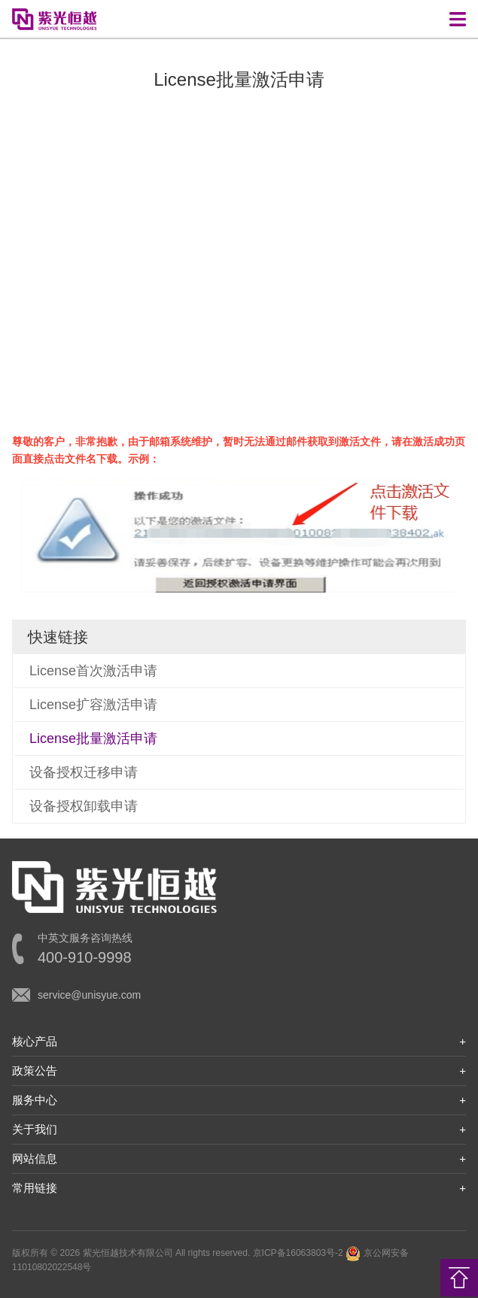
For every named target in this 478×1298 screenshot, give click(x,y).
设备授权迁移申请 (83, 772)
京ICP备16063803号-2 (298, 1253)
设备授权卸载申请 (83, 806)
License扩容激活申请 (93, 704)
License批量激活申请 (93, 738)
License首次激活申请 (93, 670)
